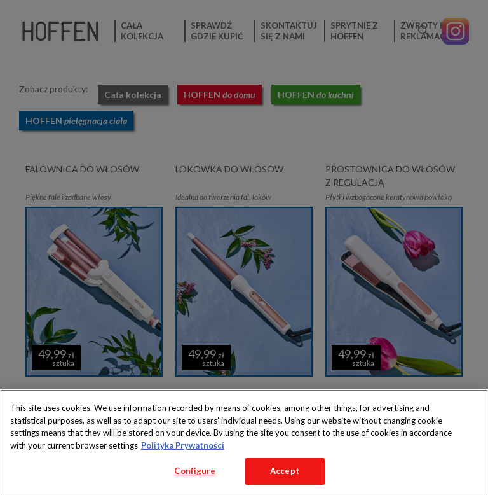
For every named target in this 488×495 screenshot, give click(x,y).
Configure (194, 471)
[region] (244, 442)
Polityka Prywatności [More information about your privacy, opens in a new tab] (182, 445)
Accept (284, 471)
